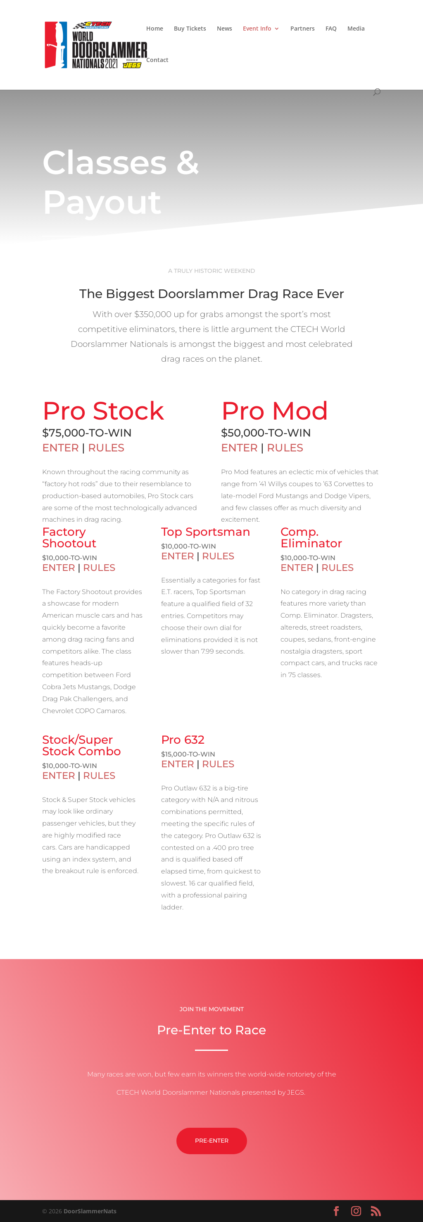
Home (154, 29)
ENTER (60, 447)
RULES (106, 447)
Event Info (257, 29)
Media (356, 29)
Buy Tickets (190, 29)
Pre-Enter (211, 1180)
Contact (157, 60)
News (224, 29)
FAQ (331, 29)
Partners (302, 29)
